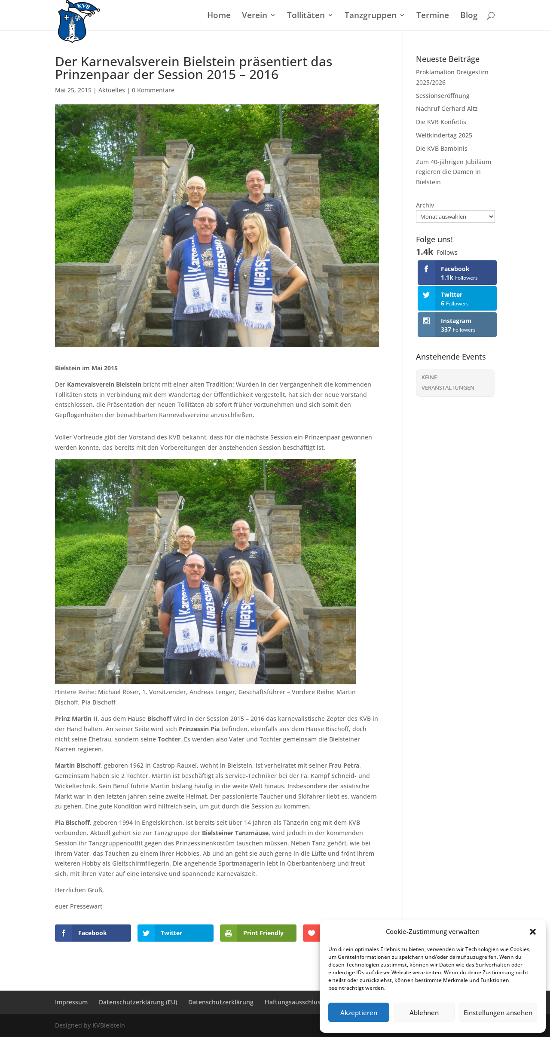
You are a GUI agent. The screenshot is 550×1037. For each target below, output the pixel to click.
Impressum (71, 1002)
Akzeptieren (358, 1012)
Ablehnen (424, 1012)
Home (219, 16)
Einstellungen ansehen (498, 1012)
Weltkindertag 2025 (444, 135)
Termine (432, 16)
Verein (254, 16)
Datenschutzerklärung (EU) (138, 1002)
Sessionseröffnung (443, 96)
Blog (469, 16)
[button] (533, 931)
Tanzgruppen (371, 16)
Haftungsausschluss (294, 1002)
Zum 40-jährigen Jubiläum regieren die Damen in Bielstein (453, 172)
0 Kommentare (153, 90)
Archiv (425, 205)
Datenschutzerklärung (221, 1002)
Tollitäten (306, 16)
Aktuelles (111, 90)
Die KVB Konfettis (441, 122)
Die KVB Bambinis (442, 148)
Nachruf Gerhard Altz (447, 108)
